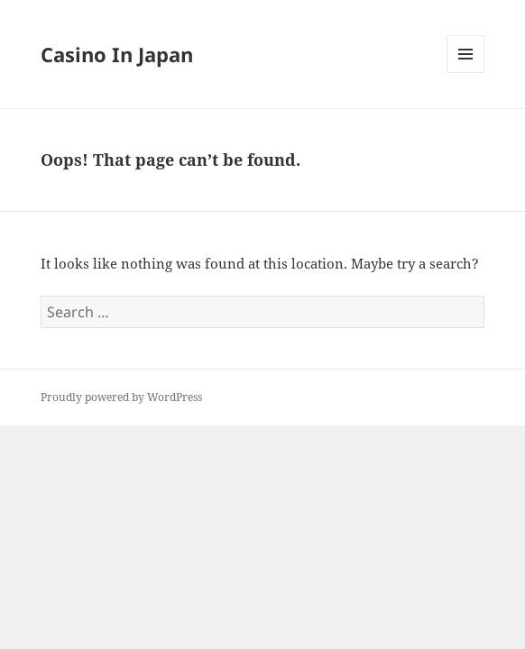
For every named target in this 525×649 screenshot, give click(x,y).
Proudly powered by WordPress (121, 397)
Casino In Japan (117, 54)
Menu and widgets (465, 72)
